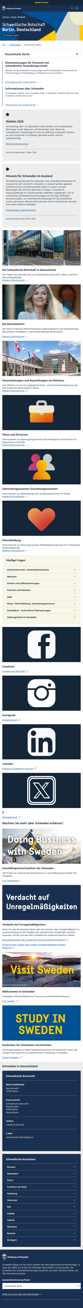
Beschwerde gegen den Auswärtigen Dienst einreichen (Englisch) (34, 939)
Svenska (5, 17)
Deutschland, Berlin (17, 54)
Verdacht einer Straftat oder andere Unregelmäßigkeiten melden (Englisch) (34, 946)
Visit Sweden (8, 1001)
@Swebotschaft (9, 720)
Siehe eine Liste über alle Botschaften (20, 1294)
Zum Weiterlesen (10, 880)
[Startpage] (4, 44)
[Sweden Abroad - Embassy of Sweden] (13, 8)
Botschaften (15, 45)
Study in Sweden (10, 1057)
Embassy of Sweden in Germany (18, 768)
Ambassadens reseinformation (21, 210)
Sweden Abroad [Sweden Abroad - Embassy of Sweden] (41, 2)
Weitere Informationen (17, 143)
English (13, 17)
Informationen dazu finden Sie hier (20, 82)
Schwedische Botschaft (13, 671)
